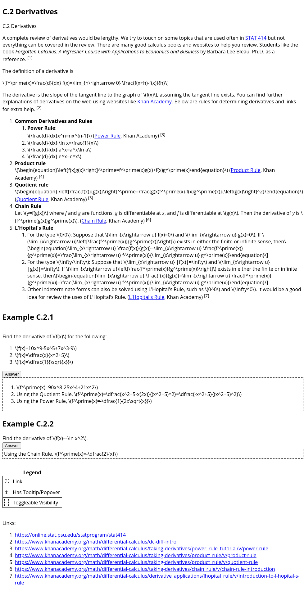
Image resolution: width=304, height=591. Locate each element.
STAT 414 (255, 37)
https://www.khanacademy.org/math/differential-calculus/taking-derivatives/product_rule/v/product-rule (135, 555)
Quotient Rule (32, 199)
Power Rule (107, 136)
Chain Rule (94, 221)
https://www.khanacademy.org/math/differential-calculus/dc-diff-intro (95, 541)
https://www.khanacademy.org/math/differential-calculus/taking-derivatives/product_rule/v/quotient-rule (136, 562)
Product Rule (246, 170)
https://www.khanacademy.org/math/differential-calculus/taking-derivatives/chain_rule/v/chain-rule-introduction (145, 569)
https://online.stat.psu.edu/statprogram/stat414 (70, 534)
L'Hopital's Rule (147, 297)
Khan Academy (154, 101)
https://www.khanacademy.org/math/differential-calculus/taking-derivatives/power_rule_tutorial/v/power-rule (141, 548)
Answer (12, 374)
